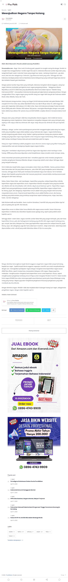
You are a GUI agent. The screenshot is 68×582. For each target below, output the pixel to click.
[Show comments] (59, 580)
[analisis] (12, 532)
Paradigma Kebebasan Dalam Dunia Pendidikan (26, 481)
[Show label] (15, 540)
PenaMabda (10, 575)
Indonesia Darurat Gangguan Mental (22, 490)
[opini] (13, 488)
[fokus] (48, 532)
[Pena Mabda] (9, 18)
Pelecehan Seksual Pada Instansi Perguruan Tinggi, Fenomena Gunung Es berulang (35, 508)
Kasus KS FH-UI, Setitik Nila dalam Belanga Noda (26, 518)
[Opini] (13, 479)
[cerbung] (30, 532)
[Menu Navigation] (3, 4)
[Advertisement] (34, 246)
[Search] (65, 4)
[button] (62, 4)
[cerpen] (39, 532)
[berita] (21, 532)
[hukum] (12, 536)
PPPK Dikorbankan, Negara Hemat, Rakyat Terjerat (27, 498)
